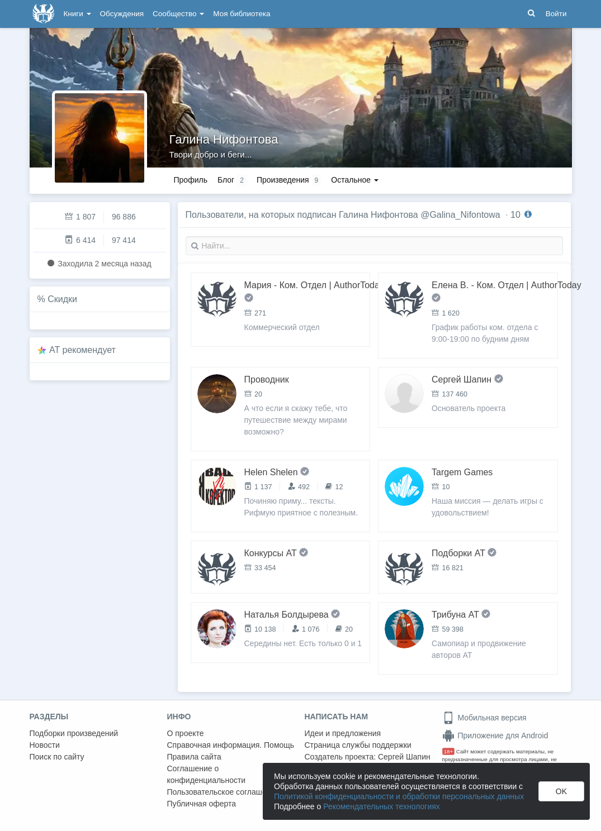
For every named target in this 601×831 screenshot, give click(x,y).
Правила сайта (194, 756)
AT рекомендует (82, 350)
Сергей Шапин (404, 756)
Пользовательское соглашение (223, 791)
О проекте (185, 733)
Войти (556, 13)
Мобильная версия (484, 717)
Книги (77, 13)
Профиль (190, 179)
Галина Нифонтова (223, 139)
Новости (45, 745)
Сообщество (178, 13)
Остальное (354, 179)
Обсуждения (122, 13)
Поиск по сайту (57, 756)
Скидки (62, 299)
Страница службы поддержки (358, 745)
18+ (448, 751)
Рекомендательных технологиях (381, 806)
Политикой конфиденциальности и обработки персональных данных (399, 796)
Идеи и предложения (343, 733)
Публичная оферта (201, 803)
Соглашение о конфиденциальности (206, 774)
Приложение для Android (495, 735)
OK (561, 791)
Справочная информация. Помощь (231, 745)
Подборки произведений (74, 733)
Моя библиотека (241, 13)
